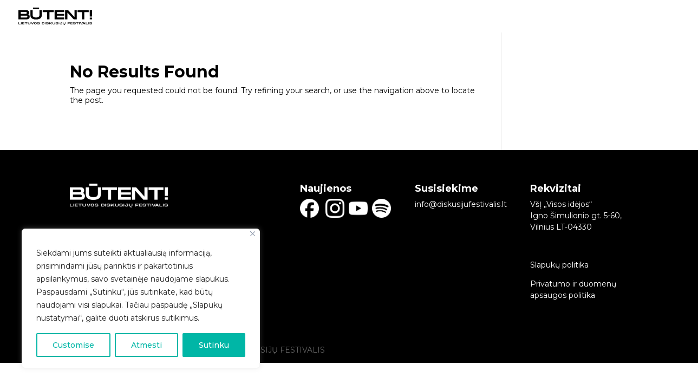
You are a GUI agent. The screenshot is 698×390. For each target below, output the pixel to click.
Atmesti (146, 345)
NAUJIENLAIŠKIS (649, 16)
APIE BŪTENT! (564, 16)
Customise (73, 345)
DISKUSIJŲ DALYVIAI (483, 16)
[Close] (252, 233)
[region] (141, 298)
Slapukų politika (559, 265)
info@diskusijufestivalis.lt (461, 204)
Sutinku (214, 345)
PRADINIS (410, 16)
